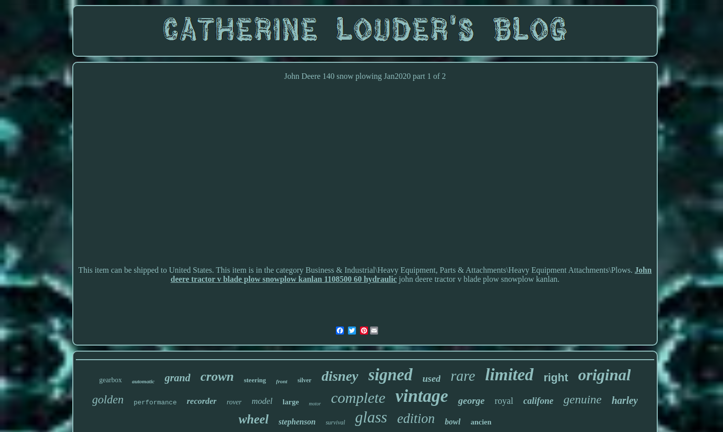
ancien (481, 422)
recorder (201, 401)
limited (509, 374)
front (282, 381)
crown (216, 376)
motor (315, 403)
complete (358, 397)
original (604, 375)
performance (155, 402)
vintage (422, 396)
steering (255, 380)
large (291, 402)
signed (391, 375)
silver (304, 380)
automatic (143, 381)
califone (538, 401)
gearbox (110, 380)
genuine (582, 399)
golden (108, 399)
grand (177, 378)
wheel (253, 419)
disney (339, 376)
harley (625, 400)
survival (335, 422)
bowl (452, 421)
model (262, 401)
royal (504, 401)
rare (462, 376)
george (471, 400)
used (432, 378)
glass (371, 417)
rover (234, 402)
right (556, 377)
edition (416, 418)
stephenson (297, 421)
